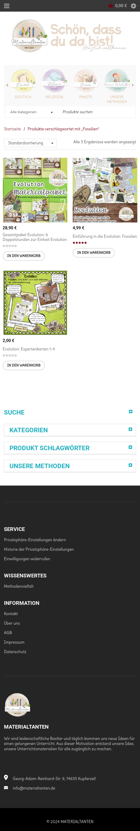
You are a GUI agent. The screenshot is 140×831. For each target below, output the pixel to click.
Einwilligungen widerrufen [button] (27, 558)
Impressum (14, 642)
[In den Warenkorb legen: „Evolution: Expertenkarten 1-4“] (24, 365)
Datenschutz (15, 651)
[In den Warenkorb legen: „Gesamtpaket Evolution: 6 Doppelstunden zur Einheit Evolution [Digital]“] (24, 256)
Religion (54, 96)
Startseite (12, 128)
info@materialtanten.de (29, 788)
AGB (8, 632)
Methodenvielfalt (18, 586)
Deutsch (23, 96)
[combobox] (31, 112)
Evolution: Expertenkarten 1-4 (29, 349)
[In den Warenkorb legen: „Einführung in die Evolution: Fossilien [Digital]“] (94, 253)
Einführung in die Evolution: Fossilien (105, 236)
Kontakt (11, 613)
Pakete (85, 96)
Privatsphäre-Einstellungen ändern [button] (35, 539)
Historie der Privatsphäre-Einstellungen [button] (39, 549)
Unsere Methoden (117, 99)
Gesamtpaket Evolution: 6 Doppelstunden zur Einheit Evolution (35, 237)
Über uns (12, 623)
